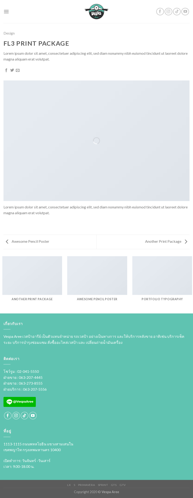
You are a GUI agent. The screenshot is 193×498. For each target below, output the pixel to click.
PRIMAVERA (86, 485)
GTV (123, 485)
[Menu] (6, 11)
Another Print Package (166, 241)
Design (9, 33)
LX (69, 485)
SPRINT (103, 485)
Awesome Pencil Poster (27, 241)
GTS (114, 485)
